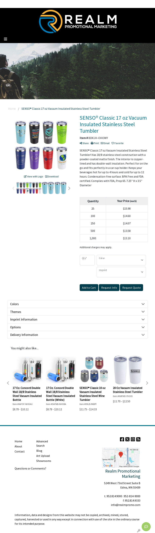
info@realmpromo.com (125, 505)
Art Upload (43, 456)
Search (118, 4)
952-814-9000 (132, 496)
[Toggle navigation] (5, 39)
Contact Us (60, 4)
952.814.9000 (114, 496)
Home (7, 4)
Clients (40, 4)
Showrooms (43, 461)
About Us (19, 4)
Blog (30, 4)
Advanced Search (42, 443)
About (18, 446)
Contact (20, 451)
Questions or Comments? (30, 468)
